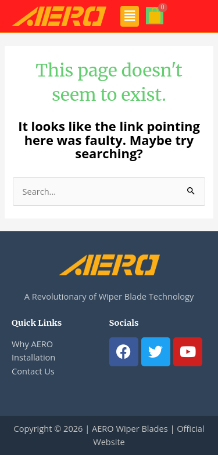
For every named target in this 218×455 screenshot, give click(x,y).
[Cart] (154, 15)
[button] (130, 16)
